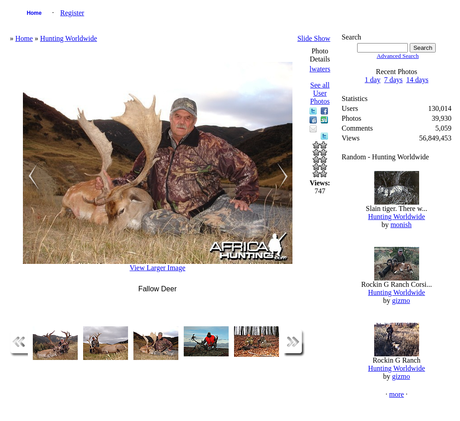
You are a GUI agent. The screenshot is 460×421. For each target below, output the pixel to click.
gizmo (401, 300)
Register (72, 13)
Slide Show (313, 38)
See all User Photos (320, 93)
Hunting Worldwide (68, 38)
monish (400, 224)
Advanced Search (397, 56)
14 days (417, 79)
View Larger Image (158, 268)
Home (34, 13)
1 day (372, 79)
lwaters (320, 69)
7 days (393, 79)
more (396, 394)
